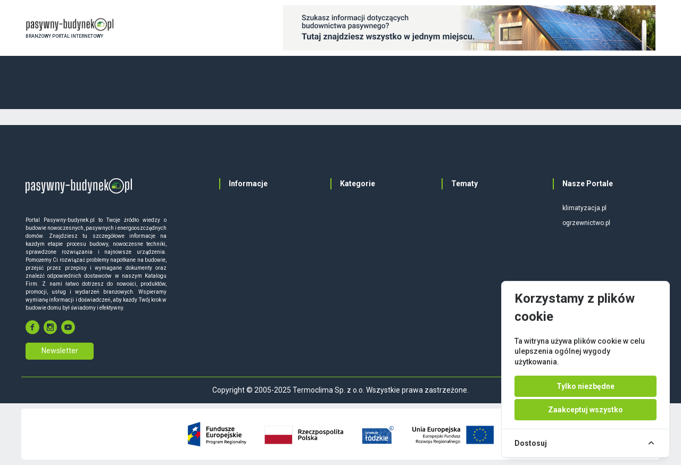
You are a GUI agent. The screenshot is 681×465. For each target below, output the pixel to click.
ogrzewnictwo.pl (586, 223)
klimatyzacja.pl (584, 208)
